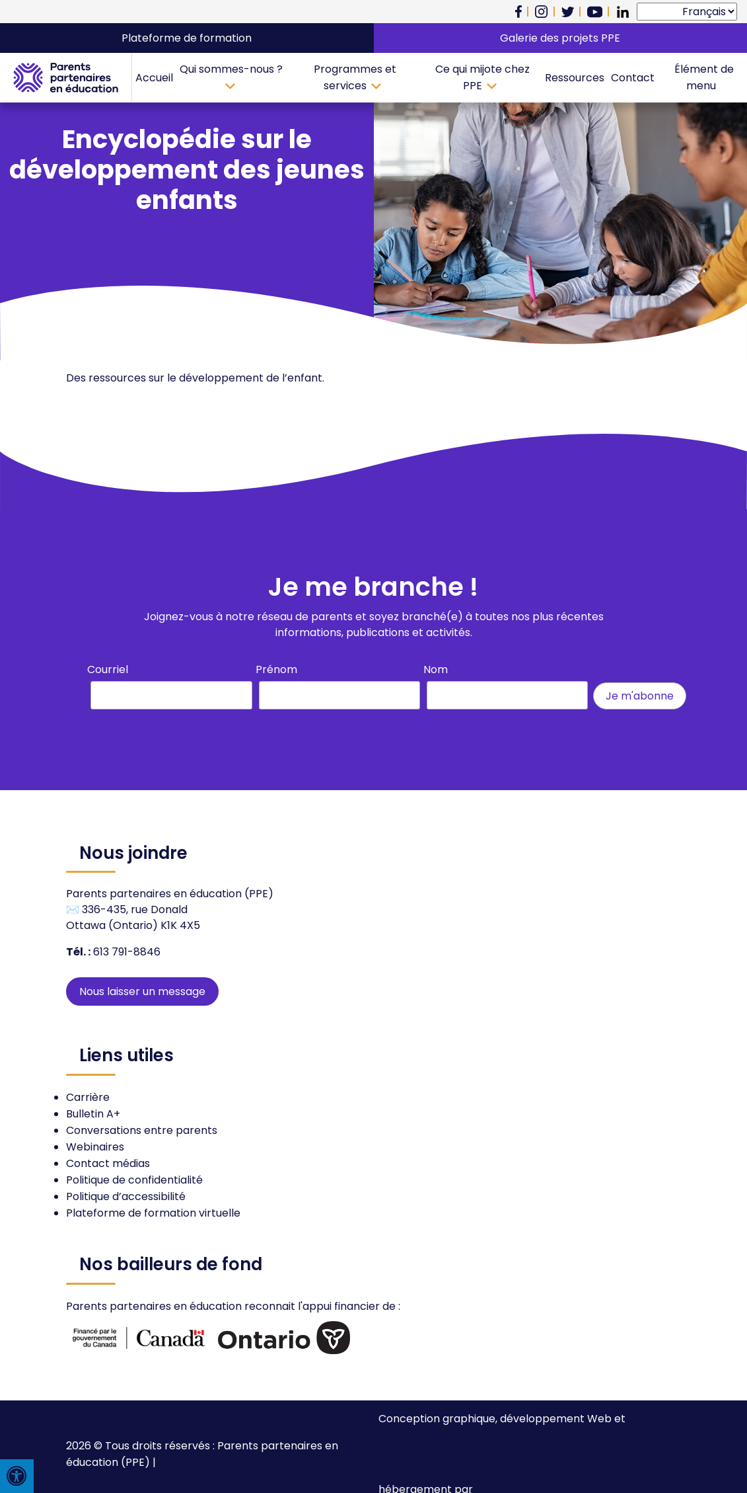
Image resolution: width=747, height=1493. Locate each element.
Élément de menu (704, 77)
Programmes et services (355, 77)
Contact (633, 77)
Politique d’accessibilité (126, 1196)
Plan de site (188, 1462)
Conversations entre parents (141, 1130)
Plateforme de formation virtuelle (153, 1213)
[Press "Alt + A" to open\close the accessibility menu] (17, 1476)
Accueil (154, 77)
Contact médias (108, 1163)
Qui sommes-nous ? (231, 69)
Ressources (574, 77)
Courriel (107, 669)
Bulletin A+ (93, 1113)
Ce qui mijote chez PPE (482, 77)
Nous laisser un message (142, 991)
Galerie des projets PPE (560, 38)
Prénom (276, 669)
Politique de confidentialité (134, 1180)
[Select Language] (687, 11)
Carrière (88, 1097)
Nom (435, 669)
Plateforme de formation (187, 38)
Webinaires (95, 1146)
